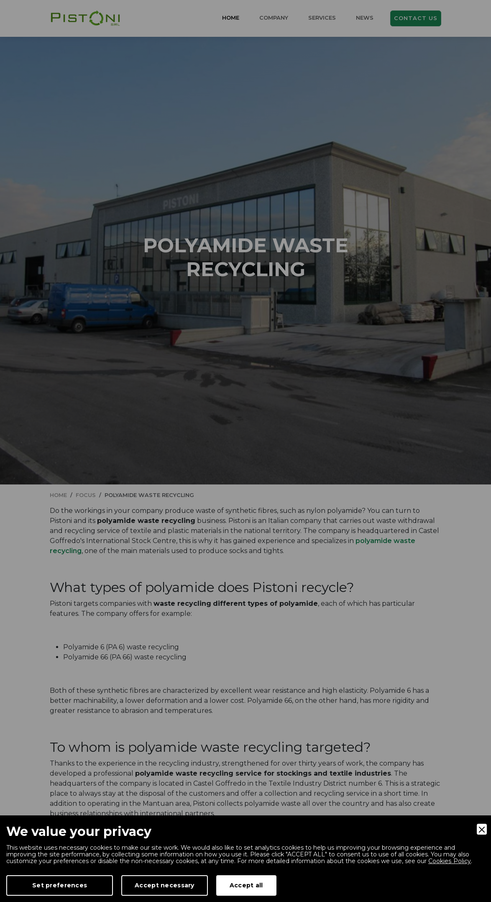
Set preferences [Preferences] (59, 885)
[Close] (482, 829)
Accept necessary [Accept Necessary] (164, 885)
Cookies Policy (449, 861)
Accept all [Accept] (246, 885)
